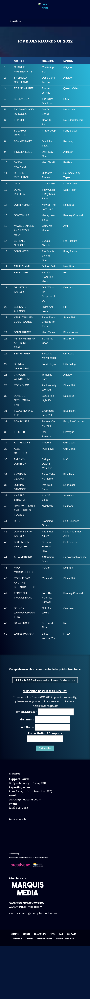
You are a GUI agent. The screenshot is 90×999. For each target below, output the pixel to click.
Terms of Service (44, 938)
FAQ (61, 934)
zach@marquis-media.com (39, 913)
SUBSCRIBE (18, 938)
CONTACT (71, 934)
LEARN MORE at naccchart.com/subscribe (45, 680)
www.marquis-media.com (25, 907)
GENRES (26, 934)
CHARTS (15, 934)
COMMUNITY (40, 934)
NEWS (53, 934)
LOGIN (30, 938)
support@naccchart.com (25, 799)
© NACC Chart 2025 (65, 938)
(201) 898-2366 (18, 808)
